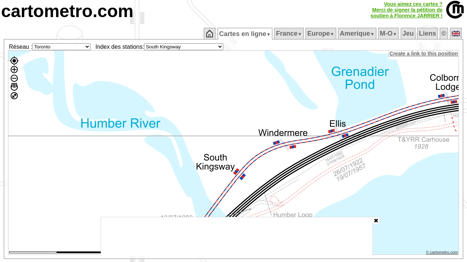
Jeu (408, 33)
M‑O (389, 33)
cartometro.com (67, 11)
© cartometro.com (443, 253)
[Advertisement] (237, 236)
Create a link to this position (424, 53)
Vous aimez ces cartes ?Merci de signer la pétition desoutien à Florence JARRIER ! (406, 10)
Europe (321, 33)
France (289, 33)
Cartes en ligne (245, 33)
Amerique (357, 33)
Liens (428, 33)
